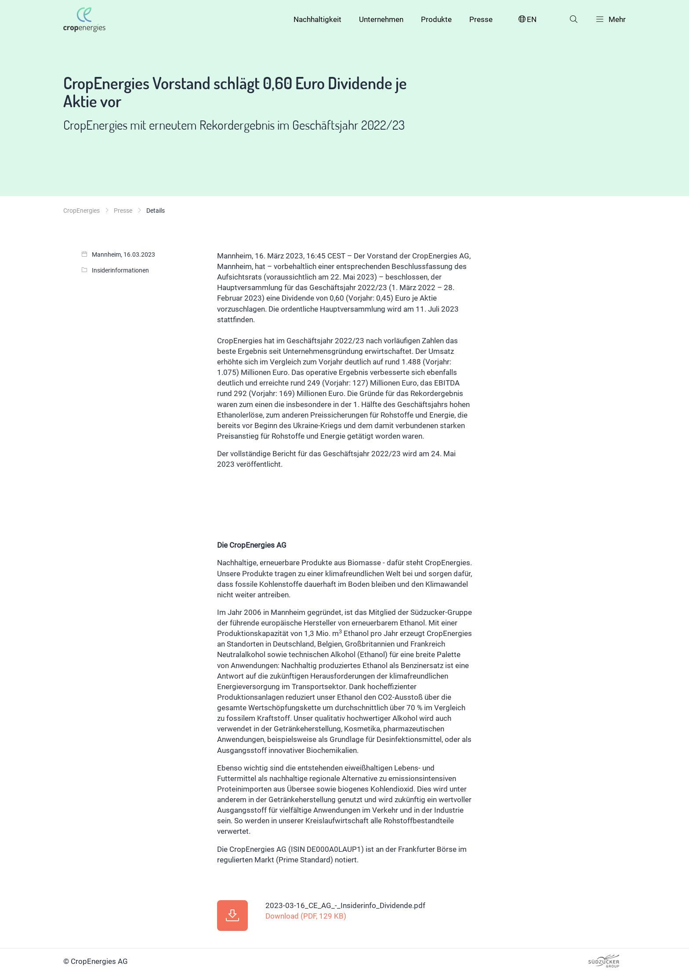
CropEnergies (81, 210)
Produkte (436, 19)
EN (527, 20)
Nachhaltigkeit (317, 19)
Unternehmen (381, 19)
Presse (481, 19)
